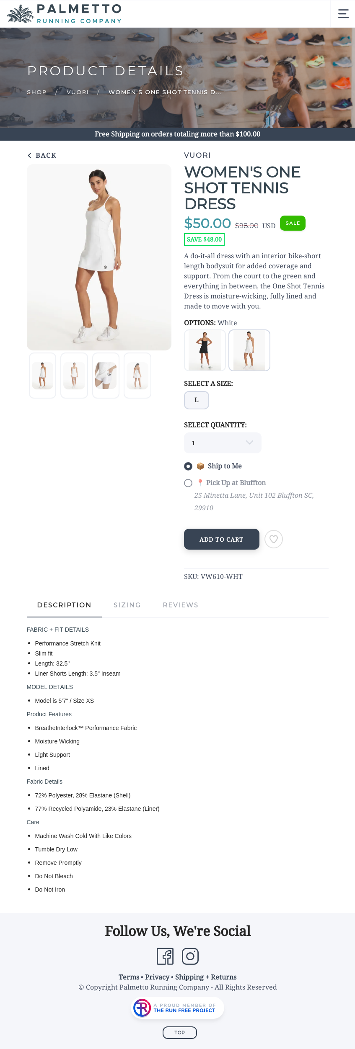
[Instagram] (190, 956)
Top (179, 1033)
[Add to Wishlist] (273, 539)
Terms (129, 977)
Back (42, 155)
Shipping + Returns (205, 977)
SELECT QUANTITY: (215, 425)
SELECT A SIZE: (208, 384)
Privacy (157, 977)
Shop (37, 92)
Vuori (78, 92)
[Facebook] (165, 956)
